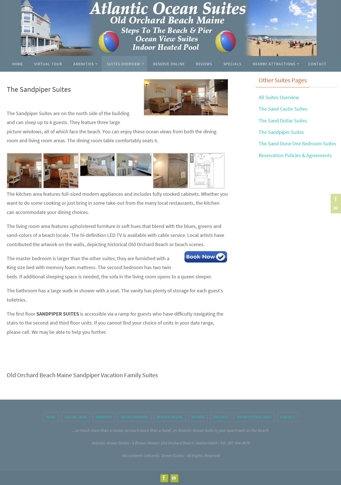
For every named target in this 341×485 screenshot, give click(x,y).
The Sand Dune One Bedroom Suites (297, 143)
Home (50, 417)
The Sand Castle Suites (283, 109)
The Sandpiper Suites (281, 132)
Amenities (104, 417)
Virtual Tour (75, 417)
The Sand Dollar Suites (283, 120)
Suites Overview (134, 417)
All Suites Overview (279, 97)
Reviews (198, 417)
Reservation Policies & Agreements (295, 155)
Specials (220, 417)
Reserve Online (170, 417)
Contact (287, 417)
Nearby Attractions (254, 417)
